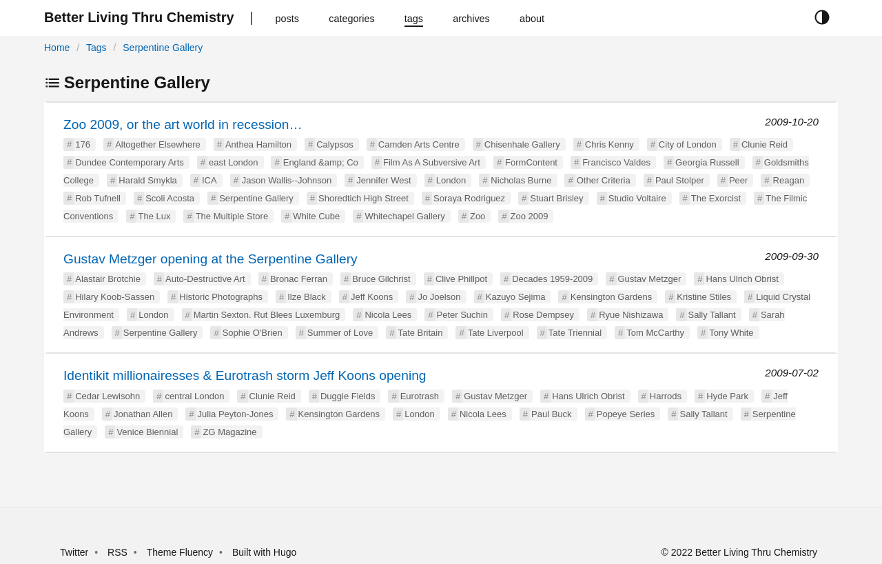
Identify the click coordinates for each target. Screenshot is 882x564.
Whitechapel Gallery (404, 216)
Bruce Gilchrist (381, 279)
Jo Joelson (439, 297)
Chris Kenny (609, 144)
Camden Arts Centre (419, 144)
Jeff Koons (372, 297)
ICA (209, 180)
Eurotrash (419, 396)
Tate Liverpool (496, 333)
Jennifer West (383, 180)
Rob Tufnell (98, 198)
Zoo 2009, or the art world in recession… (182, 124)
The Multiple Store (232, 216)
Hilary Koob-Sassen (114, 297)
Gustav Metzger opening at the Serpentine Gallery (210, 259)
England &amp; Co (320, 162)
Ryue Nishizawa (631, 315)
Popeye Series (626, 414)
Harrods (665, 396)
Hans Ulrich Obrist (742, 279)
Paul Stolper (679, 180)
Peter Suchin (462, 315)
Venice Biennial (147, 432)
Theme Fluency (181, 552)
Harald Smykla (148, 180)
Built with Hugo (264, 552)
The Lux (154, 216)
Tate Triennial (575, 333)
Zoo (477, 216)
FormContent (531, 162)
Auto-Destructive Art (205, 279)
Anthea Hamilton (258, 144)
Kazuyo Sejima (516, 297)
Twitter (74, 552)
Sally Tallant (712, 315)
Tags (96, 47)
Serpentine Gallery (163, 47)
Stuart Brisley (556, 198)
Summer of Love (340, 333)
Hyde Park (727, 396)
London (451, 180)
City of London (688, 144)
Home (57, 47)
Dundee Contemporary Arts (129, 162)
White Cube (316, 216)
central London (194, 396)
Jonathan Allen (143, 414)
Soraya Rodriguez (469, 198)
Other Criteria (603, 180)
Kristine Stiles (704, 297)
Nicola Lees (388, 315)
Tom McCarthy (655, 333)
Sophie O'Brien (253, 333)
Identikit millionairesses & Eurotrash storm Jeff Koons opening (245, 375)
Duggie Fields (348, 396)
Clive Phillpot (461, 279)
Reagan (789, 180)
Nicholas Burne (521, 180)
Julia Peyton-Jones (236, 414)
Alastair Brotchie (108, 279)
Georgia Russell (707, 162)
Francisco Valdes (616, 162)
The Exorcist (716, 198)
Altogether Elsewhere (158, 144)
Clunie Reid (764, 144)
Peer (738, 180)
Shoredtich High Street (363, 198)
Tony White (731, 333)
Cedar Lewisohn (107, 396)
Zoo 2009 (529, 216)
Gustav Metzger (649, 279)
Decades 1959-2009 (552, 279)
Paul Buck (551, 414)
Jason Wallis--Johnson (286, 180)
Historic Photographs (221, 297)
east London (233, 162)
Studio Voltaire (637, 198)
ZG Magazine (229, 432)
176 (82, 144)
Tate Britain (420, 333)
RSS (117, 552)
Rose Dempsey (543, 315)
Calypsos (334, 144)
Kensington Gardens (612, 297)
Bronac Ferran (298, 279)
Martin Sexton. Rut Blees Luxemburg (267, 315)
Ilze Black (306, 297)
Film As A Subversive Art (431, 162)
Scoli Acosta (169, 198)
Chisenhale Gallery (522, 144)
